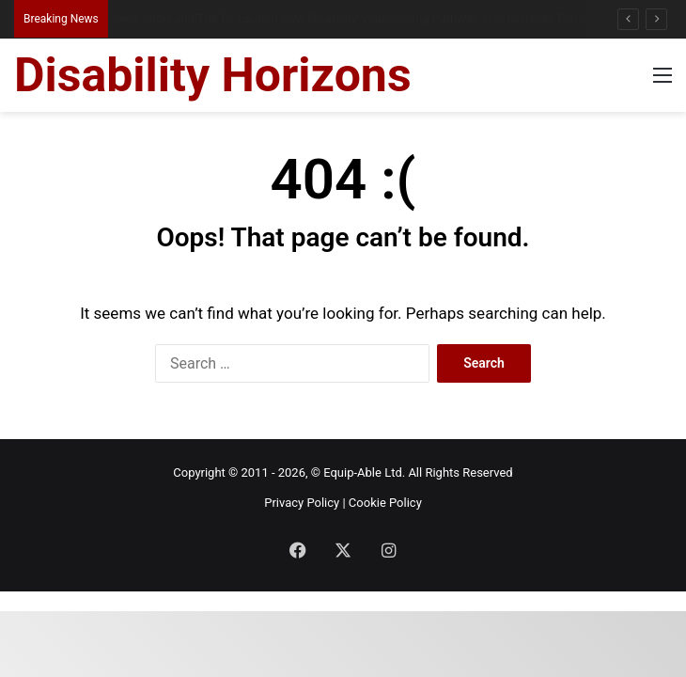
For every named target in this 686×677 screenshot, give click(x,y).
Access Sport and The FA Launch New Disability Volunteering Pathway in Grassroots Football (353, 18)
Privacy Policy (301, 503)
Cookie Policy (385, 503)
